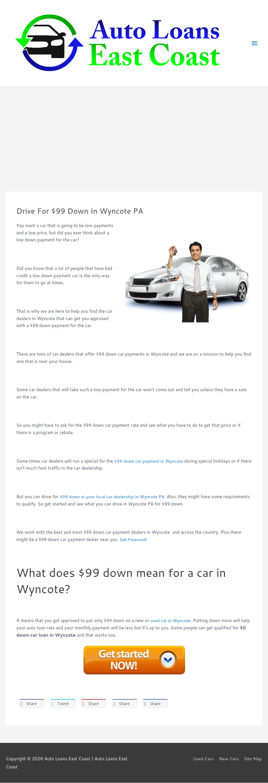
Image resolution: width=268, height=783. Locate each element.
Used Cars (202, 759)
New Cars (229, 759)
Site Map (253, 759)
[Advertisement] (134, 130)
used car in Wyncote (171, 620)
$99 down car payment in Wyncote (149, 461)
